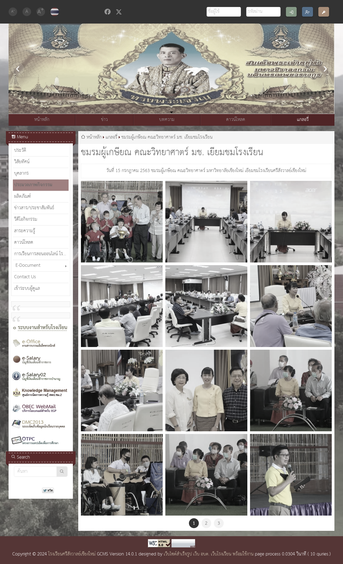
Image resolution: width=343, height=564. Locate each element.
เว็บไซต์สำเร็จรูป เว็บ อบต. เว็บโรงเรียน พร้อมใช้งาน (208, 554)
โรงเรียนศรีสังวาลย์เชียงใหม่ (72, 554)
